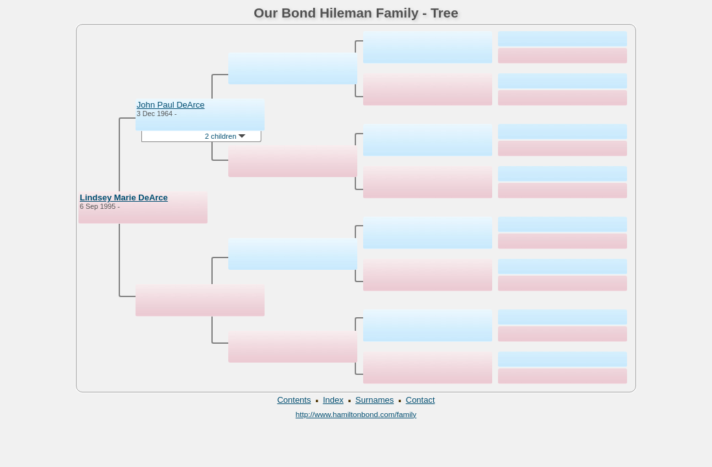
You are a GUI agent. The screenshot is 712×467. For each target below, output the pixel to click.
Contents (294, 400)
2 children (225, 136)
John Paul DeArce (171, 105)
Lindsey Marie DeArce (124, 197)
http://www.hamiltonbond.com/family (356, 414)
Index (333, 400)
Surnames (374, 400)
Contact (420, 400)
